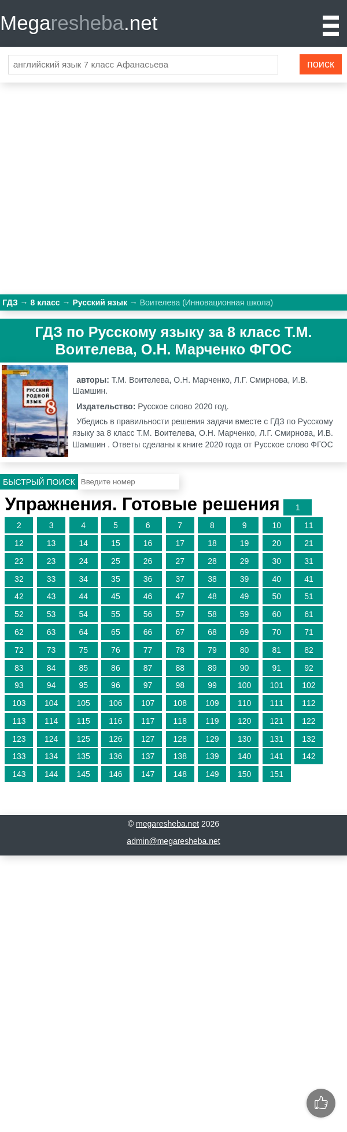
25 (115, 561)
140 (244, 756)
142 (308, 756)
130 (244, 739)
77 (148, 650)
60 (276, 614)
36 (148, 579)
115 (83, 721)
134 (51, 756)
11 (308, 525)
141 (276, 756)
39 (244, 579)
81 (276, 650)
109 (212, 703)
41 (308, 579)
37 (179, 579)
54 (83, 614)
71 (308, 632)
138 (180, 756)
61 (308, 614)
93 (19, 685)
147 (147, 774)
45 (115, 596)
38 (212, 579)
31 (308, 561)
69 (244, 632)
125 (83, 739)
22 (19, 561)
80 (244, 650)
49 (244, 596)
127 (147, 739)
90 (244, 668)
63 (51, 632)
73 (51, 650)
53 (51, 614)
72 (19, 650)
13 (51, 543)
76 (115, 650)
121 (276, 721)
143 (18, 774)
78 (179, 650)
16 (148, 543)
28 (212, 561)
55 (115, 614)
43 (51, 596)
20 (276, 543)
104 (51, 703)
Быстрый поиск (39, 482)
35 (115, 579)
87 (148, 668)
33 (51, 579)
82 (308, 650)
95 (83, 685)
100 (244, 685)
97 (148, 685)
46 (148, 596)
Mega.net (78, 23)
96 (115, 685)
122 (308, 721)
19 (244, 543)
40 (276, 579)
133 (18, 756)
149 (212, 774)
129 (212, 739)
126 (115, 739)
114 (51, 721)
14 (83, 543)
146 (115, 774)
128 (180, 739)
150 (244, 774)
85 (83, 668)
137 (147, 756)
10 (276, 525)
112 (308, 703)
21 (308, 543)
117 (147, 721)
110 (244, 703)
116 (115, 721)
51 (308, 596)
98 (179, 685)
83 (19, 668)
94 (51, 685)
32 (19, 579)
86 (115, 668)
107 (147, 703)
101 (276, 685)
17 (179, 543)
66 (148, 632)
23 (51, 561)
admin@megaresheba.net (173, 841)
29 (244, 561)
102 (308, 685)
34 (83, 579)
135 (83, 756)
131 (276, 739)
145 (83, 774)
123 (18, 739)
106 (115, 703)
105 (83, 703)
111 (276, 703)
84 (51, 668)
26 (148, 561)
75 (83, 650)
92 (308, 668)
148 (180, 774)
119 (212, 721)
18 (212, 543)
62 (19, 632)
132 (308, 739)
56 (148, 614)
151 (276, 774)
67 (179, 632)
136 (115, 756)
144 (51, 774)
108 (180, 703)
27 (179, 561)
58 (212, 614)
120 (244, 721)
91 (276, 668)
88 (179, 668)
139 (212, 756)
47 (179, 596)
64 (83, 632)
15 (115, 543)
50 (276, 596)
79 (212, 650)
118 (180, 721)
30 (276, 561)
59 (244, 614)
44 (83, 596)
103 (18, 703)
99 (212, 685)
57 (179, 614)
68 (212, 632)
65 (115, 632)
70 (276, 632)
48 (212, 596)
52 (19, 614)
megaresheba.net (167, 823)
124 (51, 739)
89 (212, 668)
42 (19, 596)
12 (19, 543)
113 (18, 721)
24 (83, 561)
